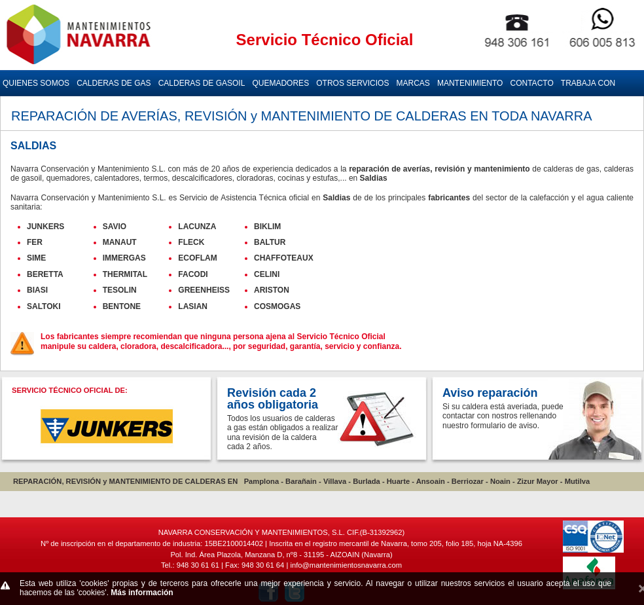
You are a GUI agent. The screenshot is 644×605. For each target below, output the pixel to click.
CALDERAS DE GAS (114, 83)
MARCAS (413, 83)
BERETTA (45, 274)
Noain (500, 481)
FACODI (192, 274)
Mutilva (577, 481)
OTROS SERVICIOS (352, 83)
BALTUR (269, 242)
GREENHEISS (204, 290)
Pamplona (261, 481)
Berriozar (468, 481)
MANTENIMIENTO (470, 83)
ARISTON (271, 290)
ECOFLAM (197, 258)
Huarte (398, 481)
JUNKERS (45, 226)
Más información (142, 592)
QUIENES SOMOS (36, 83)
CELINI (266, 274)
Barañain (301, 481)
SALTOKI (44, 306)
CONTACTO (532, 83)
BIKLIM (267, 226)
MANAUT (120, 242)
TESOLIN (120, 290)
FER (35, 242)
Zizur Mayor (537, 481)
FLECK (191, 242)
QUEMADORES (280, 83)
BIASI (37, 290)
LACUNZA (197, 226)
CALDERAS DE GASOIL (201, 83)
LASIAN (192, 306)
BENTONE (122, 306)
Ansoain (430, 481)
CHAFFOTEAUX (283, 258)
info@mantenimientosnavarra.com (346, 565)
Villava (334, 481)
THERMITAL (125, 274)
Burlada (366, 481)
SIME (36, 258)
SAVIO (114, 226)
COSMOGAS (277, 306)
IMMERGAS (124, 258)
